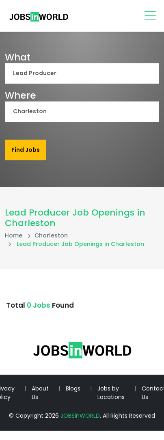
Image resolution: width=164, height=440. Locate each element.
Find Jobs (25, 150)
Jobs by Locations (111, 392)
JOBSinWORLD (80, 416)
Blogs (73, 388)
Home (13, 235)
